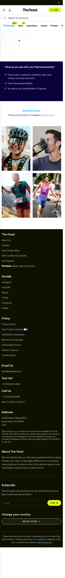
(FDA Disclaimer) (44, 574)
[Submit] (5, 18)
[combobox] (31, 18)
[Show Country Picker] (59, 2)
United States (31, 553)
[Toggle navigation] (4, 9)
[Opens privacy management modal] (15, 361)
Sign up (54, 535)
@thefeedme (48, 147)
